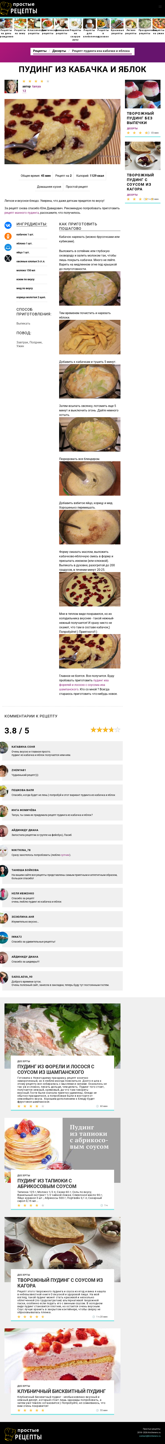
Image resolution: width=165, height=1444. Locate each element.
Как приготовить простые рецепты (18, 8)
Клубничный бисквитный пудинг (61, 1391)
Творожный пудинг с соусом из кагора (60, 1283)
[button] (160, 7)
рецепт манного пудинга (21, 212)
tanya (36, 86)
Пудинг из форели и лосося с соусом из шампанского (55, 1069)
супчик (65, 854)
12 (24, 91)
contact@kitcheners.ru (150, 1436)
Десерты (23, 1061)
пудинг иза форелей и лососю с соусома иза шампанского (84, 685)
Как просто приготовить (23, 1434)
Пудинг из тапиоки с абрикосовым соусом (47, 1183)
